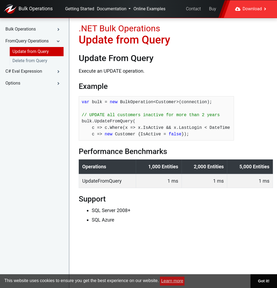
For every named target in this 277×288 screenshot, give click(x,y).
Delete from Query (29, 60)
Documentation (112, 8)
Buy (212, 8)
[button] (34, 29)
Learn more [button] (172, 281)
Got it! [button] (263, 281)
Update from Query (30, 51)
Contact (193, 8)
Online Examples (149, 8)
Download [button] (250, 8)
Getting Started (79, 8)
